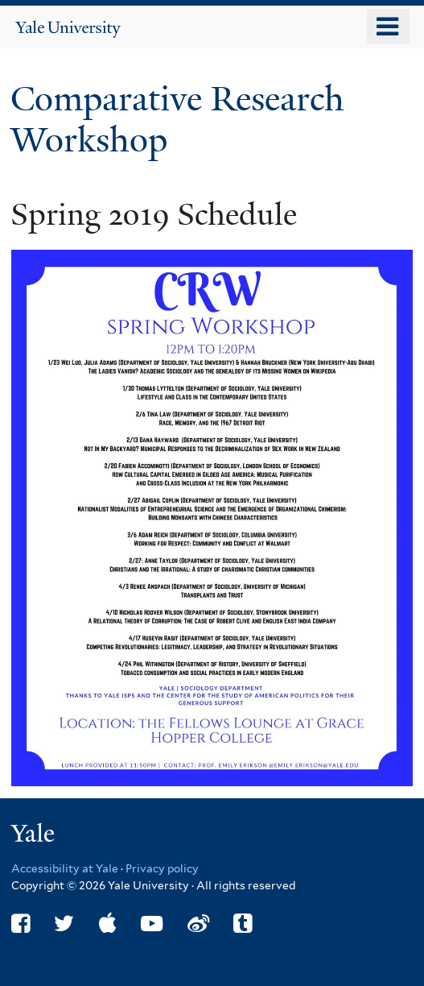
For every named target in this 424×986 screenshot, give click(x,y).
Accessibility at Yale (64, 868)
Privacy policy (162, 868)
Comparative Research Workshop (177, 119)
